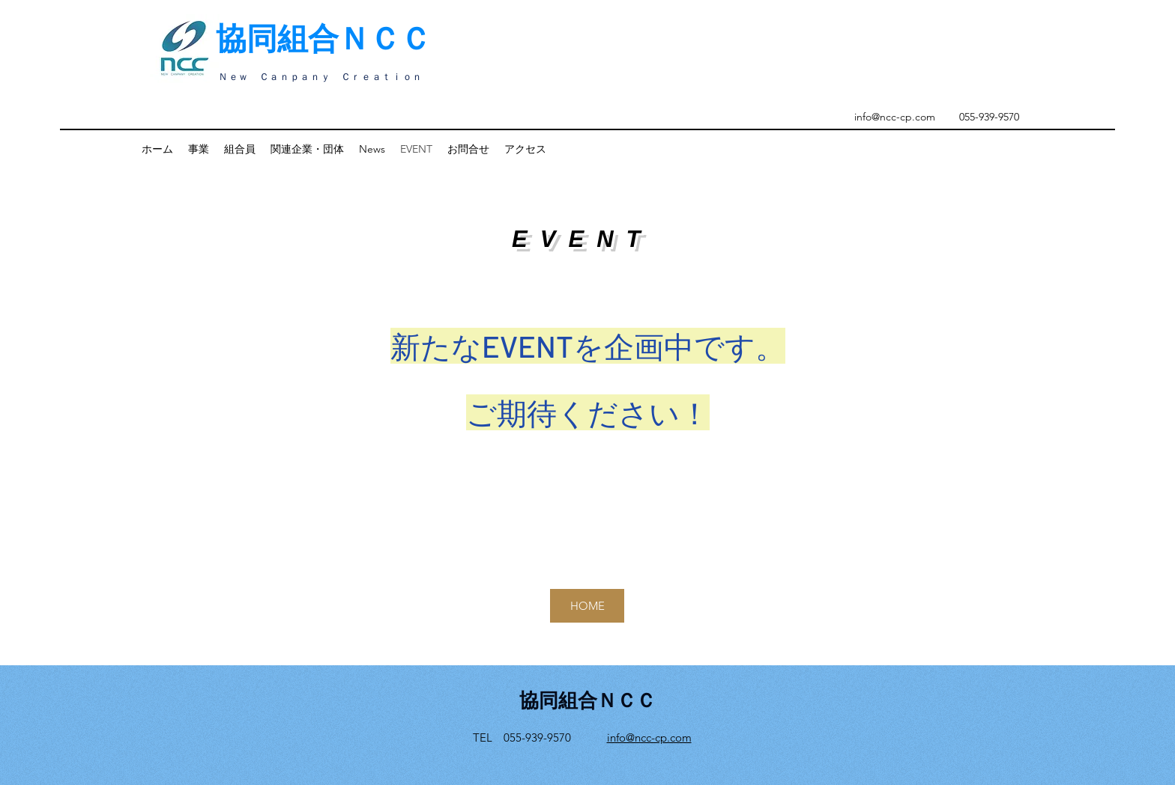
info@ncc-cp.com (894, 116)
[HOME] (587, 606)
